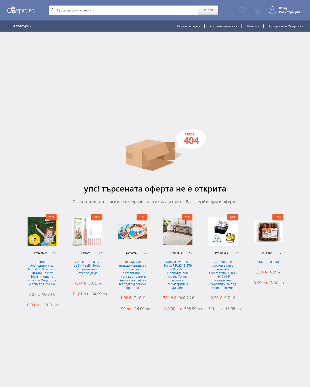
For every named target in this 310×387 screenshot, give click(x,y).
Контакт (253, 26)
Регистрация (289, 12)
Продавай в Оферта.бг (286, 26)
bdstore (85, 252)
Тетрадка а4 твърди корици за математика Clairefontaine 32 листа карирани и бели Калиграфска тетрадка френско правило (132, 275)
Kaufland (266, 252)
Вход (283, 8)
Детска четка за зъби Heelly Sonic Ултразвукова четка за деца (87, 267)
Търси (208, 10)
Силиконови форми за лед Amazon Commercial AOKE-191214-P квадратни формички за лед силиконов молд (223, 275)
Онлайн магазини (224, 26)
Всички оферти (188, 26)
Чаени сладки (268, 262)
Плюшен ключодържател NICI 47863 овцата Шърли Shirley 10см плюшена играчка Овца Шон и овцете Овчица (41, 273)
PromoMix (40, 252)
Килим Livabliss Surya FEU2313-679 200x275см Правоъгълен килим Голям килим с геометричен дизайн (178, 275)
